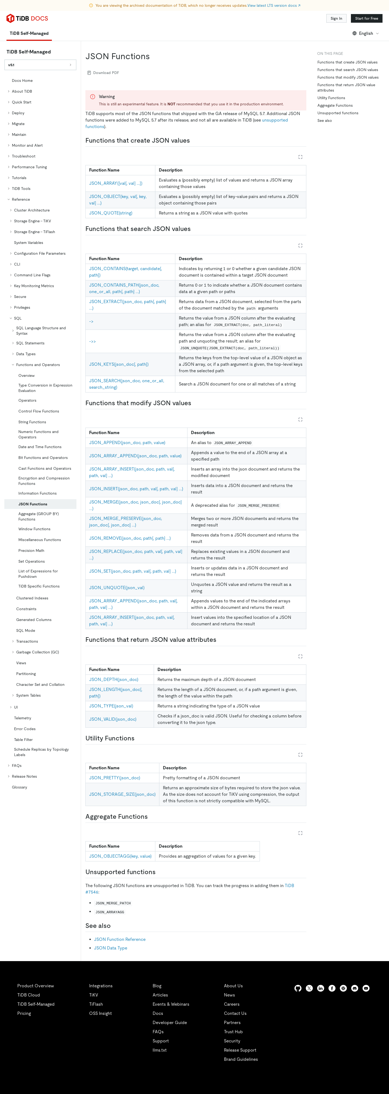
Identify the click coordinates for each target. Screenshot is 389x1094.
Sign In (336, 18)
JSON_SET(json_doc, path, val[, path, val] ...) (132, 571)
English (366, 33)
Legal (148, 1083)
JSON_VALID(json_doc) (112, 719)
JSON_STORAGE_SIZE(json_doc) (122, 794)
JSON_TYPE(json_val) (111, 706)
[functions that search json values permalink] (195, 229)
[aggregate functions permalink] (152, 816)
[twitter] (309, 988)
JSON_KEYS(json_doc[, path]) (119, 364)
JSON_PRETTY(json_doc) (114, 777)
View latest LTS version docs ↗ (273, 5)
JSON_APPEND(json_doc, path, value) (127, 442)
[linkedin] (320, 988)
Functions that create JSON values (347, 62)
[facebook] (332, 988)
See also (324, 120)
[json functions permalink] (154, 56)
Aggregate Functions (335, 105)
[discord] (354, 988)
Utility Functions (331, 98)
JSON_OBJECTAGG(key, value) (120, 856)
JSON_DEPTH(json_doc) (113, 679)
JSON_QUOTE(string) (110, 213)
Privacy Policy (119, 1083)
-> (91, 321)
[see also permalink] (115, 925)
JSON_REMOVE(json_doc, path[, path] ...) (130, 538)
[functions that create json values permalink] (194, 140)
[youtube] (366, 988)
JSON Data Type (110, 948)
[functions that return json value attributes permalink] (220, 639)
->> (92, 341)
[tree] (40, 434)
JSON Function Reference (120, 939)
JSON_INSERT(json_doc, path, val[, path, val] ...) (136, 488)
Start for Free (366, 18)
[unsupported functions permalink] (160, 872)
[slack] (343, 988)
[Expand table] (300, 157)
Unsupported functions (337, 113)
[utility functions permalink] (139, 738)
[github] (298, 988)
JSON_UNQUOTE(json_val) (117, 587)
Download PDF (103, 73)
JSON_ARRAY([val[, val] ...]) (115, 183)
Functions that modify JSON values (348, 77)
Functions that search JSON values (347, 70)
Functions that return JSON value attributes (346, 87)
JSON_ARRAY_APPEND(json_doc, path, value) (135, 455)
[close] (378, 1052)
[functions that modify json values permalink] (195, 403)
